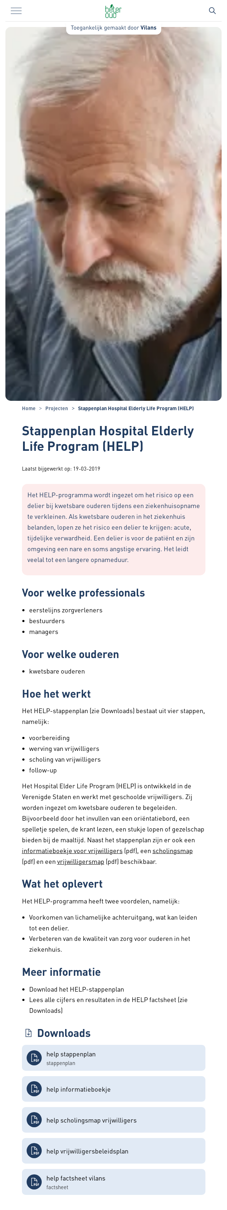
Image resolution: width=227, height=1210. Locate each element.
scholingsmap (173, 850)
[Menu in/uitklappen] (16, 11)
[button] (113, 1057)
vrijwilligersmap (80, 861)
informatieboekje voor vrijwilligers (72, 850)
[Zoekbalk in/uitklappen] (212, 11)
